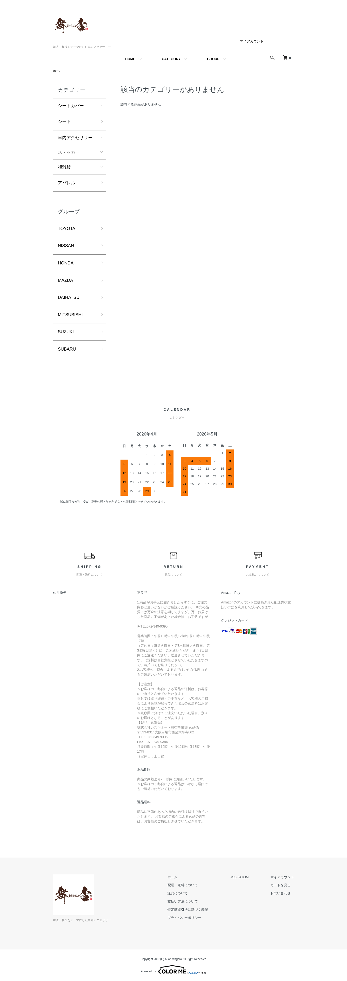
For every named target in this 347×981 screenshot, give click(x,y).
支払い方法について (182, 901)
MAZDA (65, 280)
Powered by (173, 969)
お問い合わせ (280, 893)
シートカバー (71, 105)
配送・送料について (182, 885)
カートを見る (280, 885)
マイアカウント (252, 41)
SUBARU (67, 349)
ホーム (57, 71)
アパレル (66, 182)
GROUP (213, 59)
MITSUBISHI (70, 314)
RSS (233, 877)
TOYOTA (66, 228)
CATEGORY (171, 59)
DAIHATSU (69, 297)
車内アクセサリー (75, 137)
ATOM (244, 877)
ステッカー (69, 152)
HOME (130, 59)
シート (64, 121)
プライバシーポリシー (184, 918)
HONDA (65, 263)
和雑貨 (64, 167)
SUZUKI (66, 331)
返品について (177, 893)
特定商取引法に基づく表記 (187, 909)
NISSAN (66, 245)
